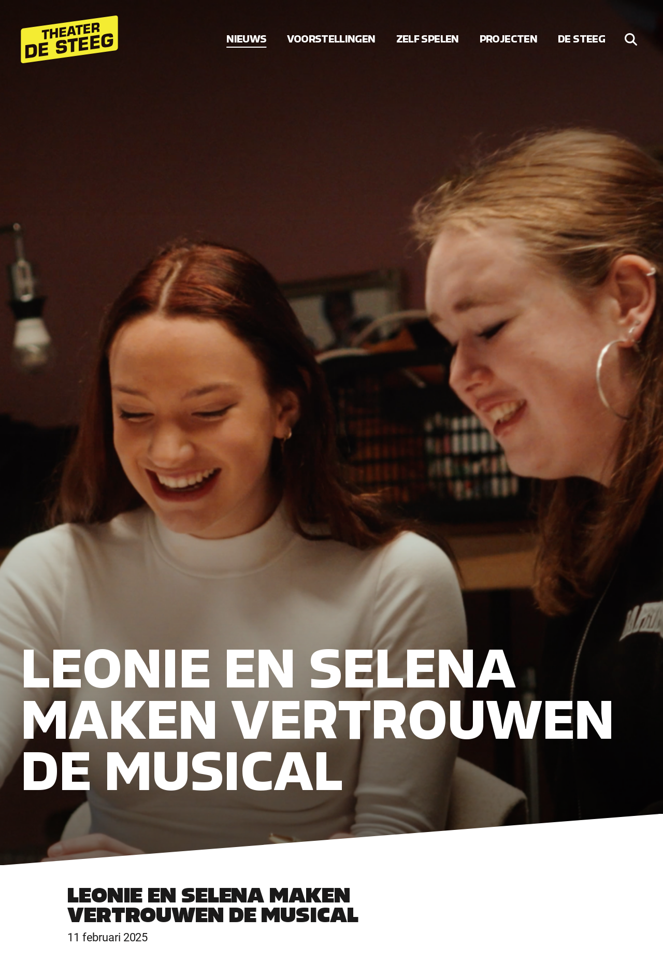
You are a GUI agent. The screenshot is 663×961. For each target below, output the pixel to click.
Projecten (508, 39)
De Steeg (581, 39)
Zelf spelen (427, 39)
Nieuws (246, 39)
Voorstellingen (331, 39)
